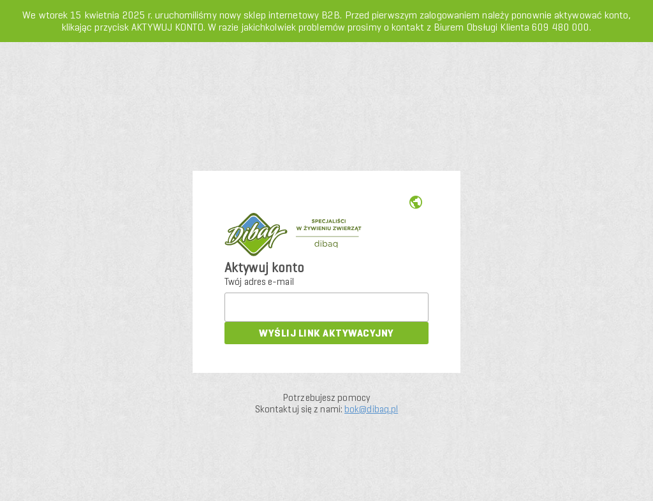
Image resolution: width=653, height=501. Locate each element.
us (415, 203)
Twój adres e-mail (259, 281)
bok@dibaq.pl (371, 409)
